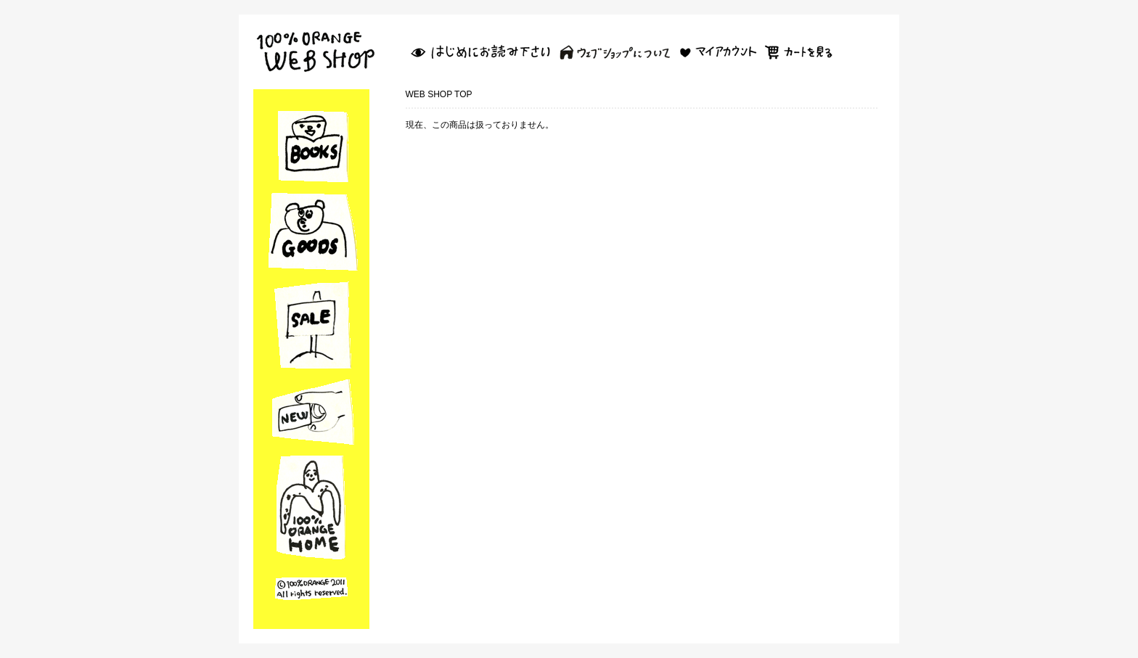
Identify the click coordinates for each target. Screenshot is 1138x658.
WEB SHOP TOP (439, 94)
